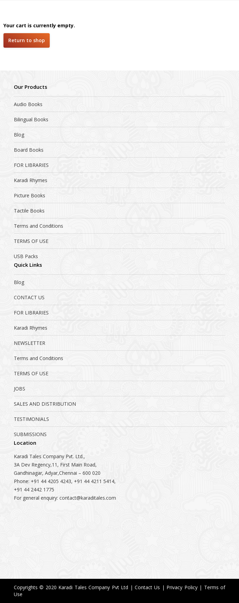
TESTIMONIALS (31, 419)
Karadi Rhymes (30, 180)
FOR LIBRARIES (31, 165)
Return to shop (26, 40)
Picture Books (29, 195)
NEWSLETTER (29, 343)
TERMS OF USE (31, 241)
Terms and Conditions (38, 226)
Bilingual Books (31, 119)
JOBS (19, 388)
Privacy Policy (181, 587)
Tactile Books (29, 210)
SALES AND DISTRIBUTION (45, 404)
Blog (19, 134)
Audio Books (28, 104)
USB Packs (26, 256)
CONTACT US (29, 297)
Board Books (29, 150)
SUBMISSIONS (30, 434)
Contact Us (147, 587)
